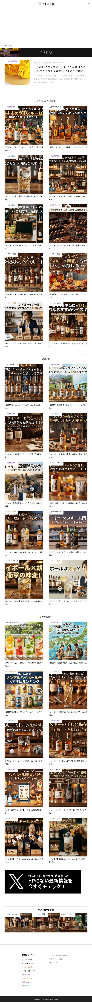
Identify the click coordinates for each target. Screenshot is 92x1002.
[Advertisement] (46, 25)
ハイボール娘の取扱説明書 (58, 955)
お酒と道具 (25, 986)
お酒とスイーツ (27, 982)
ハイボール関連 (27, 967)
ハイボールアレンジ (28, 971)
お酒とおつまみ (27, 978)
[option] (18, 922)
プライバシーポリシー (57, 959)
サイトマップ (54, 963)
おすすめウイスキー (28, 963)
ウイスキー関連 (27, 960)
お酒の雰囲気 (26, 974)
